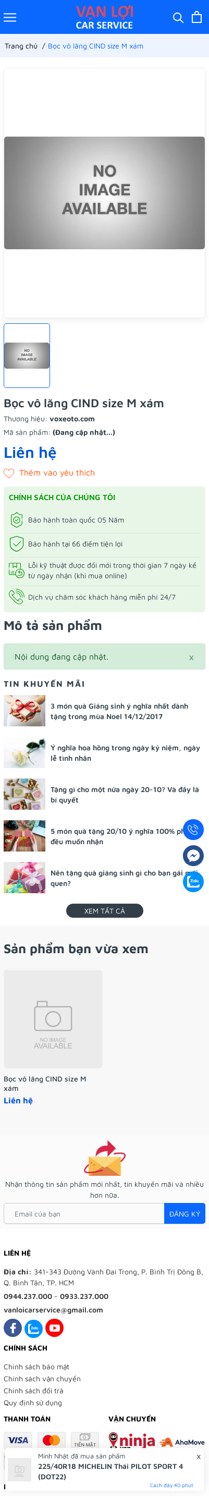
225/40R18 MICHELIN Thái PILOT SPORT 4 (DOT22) (110, 1471)
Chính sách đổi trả (34, 1390)
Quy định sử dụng (33, 1402)
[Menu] (10, 17)
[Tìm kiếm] (178, 16)
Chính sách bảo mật (36, 1366)
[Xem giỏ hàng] (197, 17)
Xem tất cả (104, 910)
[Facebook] (13, 1328)
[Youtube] (54, 1328)
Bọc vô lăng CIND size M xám (45, 1083)
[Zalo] (33, 1328)
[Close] (191, 656)
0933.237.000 (84, 1296)
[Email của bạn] (104, 1213)
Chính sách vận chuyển (42, 1378)
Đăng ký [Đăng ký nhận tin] (184, 1213)
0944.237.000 (28, 1296)
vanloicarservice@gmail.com (53, 1309)
